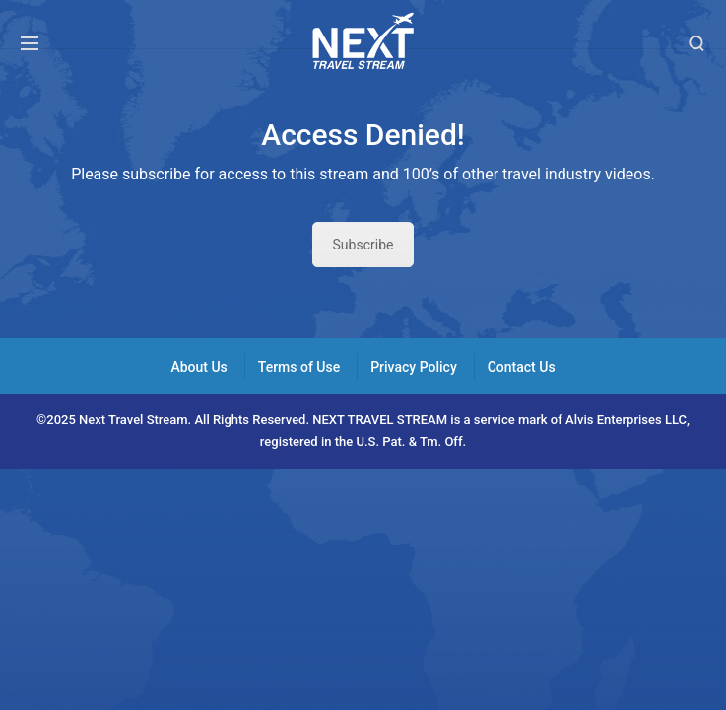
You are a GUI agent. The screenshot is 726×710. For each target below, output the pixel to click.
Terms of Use (299, 367)
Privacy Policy (413, 367)
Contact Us (522, 367)
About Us (198, 367)
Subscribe (363, 244)
